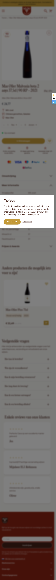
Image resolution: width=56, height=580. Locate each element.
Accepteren (12, 222)
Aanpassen (27, 222)
